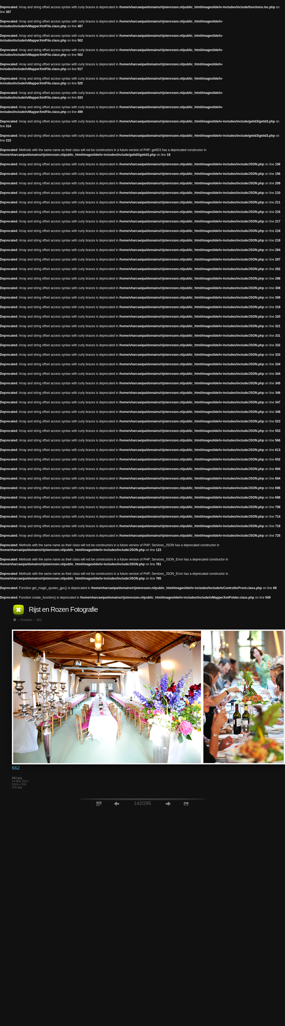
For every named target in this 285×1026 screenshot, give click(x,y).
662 (39, 620)
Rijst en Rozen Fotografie (63, 609)
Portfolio (26, 620)
